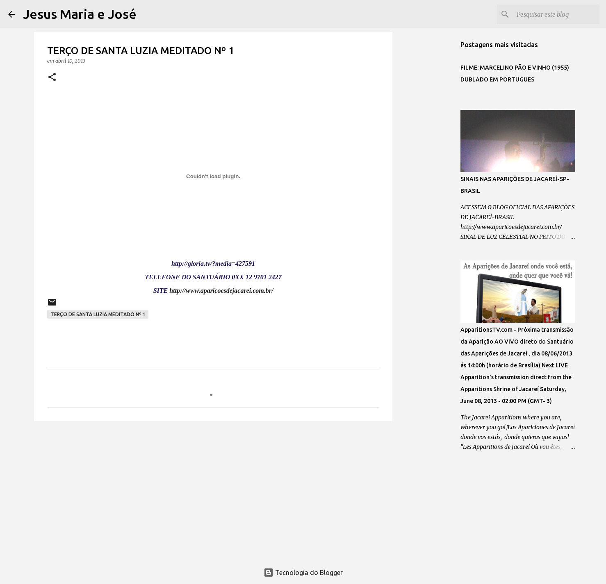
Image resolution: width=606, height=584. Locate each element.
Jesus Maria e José (80, 14)
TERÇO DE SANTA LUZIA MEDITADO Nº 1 (97, 314)
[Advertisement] (213, 490)
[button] (52, 77)
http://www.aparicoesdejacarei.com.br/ (221, 290)
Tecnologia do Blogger (303, 572)
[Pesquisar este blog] (556, 14)
